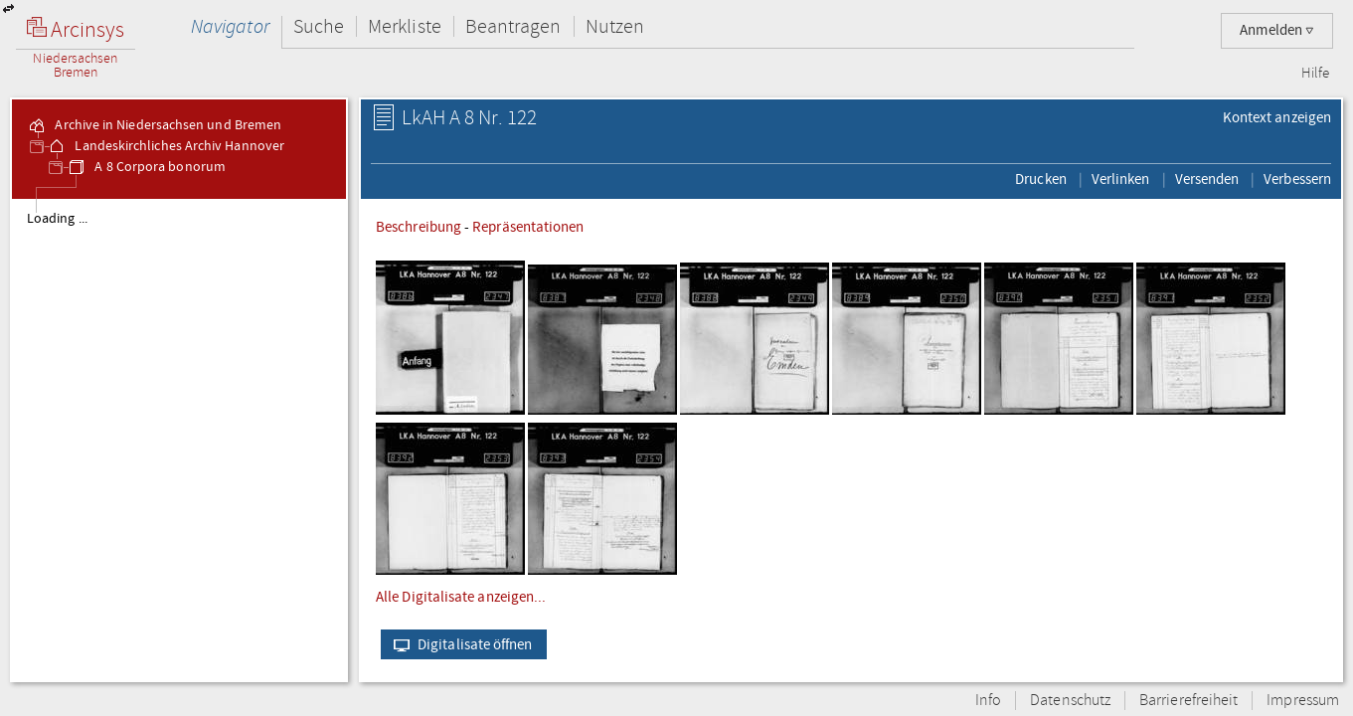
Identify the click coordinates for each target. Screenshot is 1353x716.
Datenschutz (1070, 700)
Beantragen (513, 26)
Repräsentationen (528, 227)
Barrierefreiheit (1188, 700)
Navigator (230, 26)
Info (988, 700)
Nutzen (615, 26)
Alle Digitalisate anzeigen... (461, 597)
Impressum (1303, 700)
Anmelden (1277, 30)
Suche (318, 26)
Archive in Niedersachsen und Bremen (154, 125)
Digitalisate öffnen (459, 644)
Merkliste (404, 26)
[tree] (179, 439)
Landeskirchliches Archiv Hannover (165, 146)
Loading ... (57, 219)
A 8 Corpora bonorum (146, 167)
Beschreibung (418, 227)
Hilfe (1315, 74)
